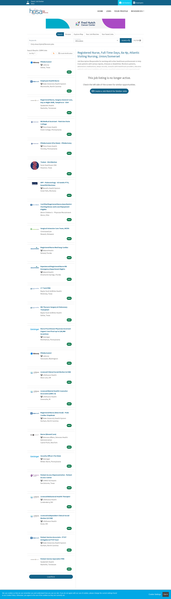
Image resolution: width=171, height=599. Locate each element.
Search (59, 34)
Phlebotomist (46, 62)
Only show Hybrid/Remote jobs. (42, 44)
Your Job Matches (92, 34)
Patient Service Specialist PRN (52, 559)
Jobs (108, 11)
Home (100, 11)
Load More (51, 577)
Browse (68, 34)
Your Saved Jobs (108, 34)
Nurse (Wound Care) (48, 434)
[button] (137, 40)
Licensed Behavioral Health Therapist (55, 496)
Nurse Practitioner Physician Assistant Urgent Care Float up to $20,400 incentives (55, 331)
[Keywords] (51, 40)
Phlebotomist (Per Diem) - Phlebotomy (56, 143)
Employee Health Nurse (49, 81)
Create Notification (65, 53)
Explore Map (78, 34)
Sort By (31, 53)
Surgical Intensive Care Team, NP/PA (54, 228)
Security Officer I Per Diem (50, 456)
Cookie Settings (155, 594)
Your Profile (121, 11)
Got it (166, 594)
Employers (138, 2)
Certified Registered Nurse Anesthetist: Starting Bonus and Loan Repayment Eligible (56, 206)
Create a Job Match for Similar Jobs (109, 91)
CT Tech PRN (45, 288)
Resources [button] (137, 11)
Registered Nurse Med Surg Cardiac (54, 247)
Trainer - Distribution (48, 162)
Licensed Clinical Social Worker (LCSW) (55, 372)
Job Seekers (125, 2)
